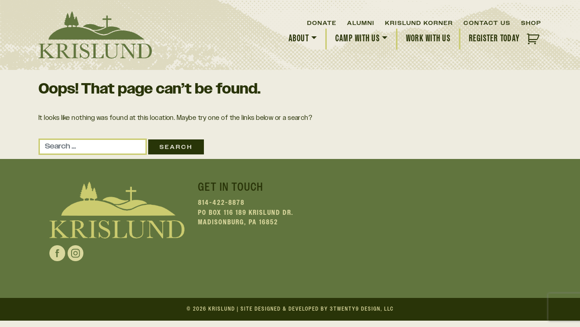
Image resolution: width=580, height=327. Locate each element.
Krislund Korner (419, 23)
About (299, 38)
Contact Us (487, 23)
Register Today (494, 38)
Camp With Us (357, 38)
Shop (531, 23)
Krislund (221, 309)
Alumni (361, 23)
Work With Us (428, 38)
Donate (322, 23)
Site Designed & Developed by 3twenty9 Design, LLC (317, 309)
